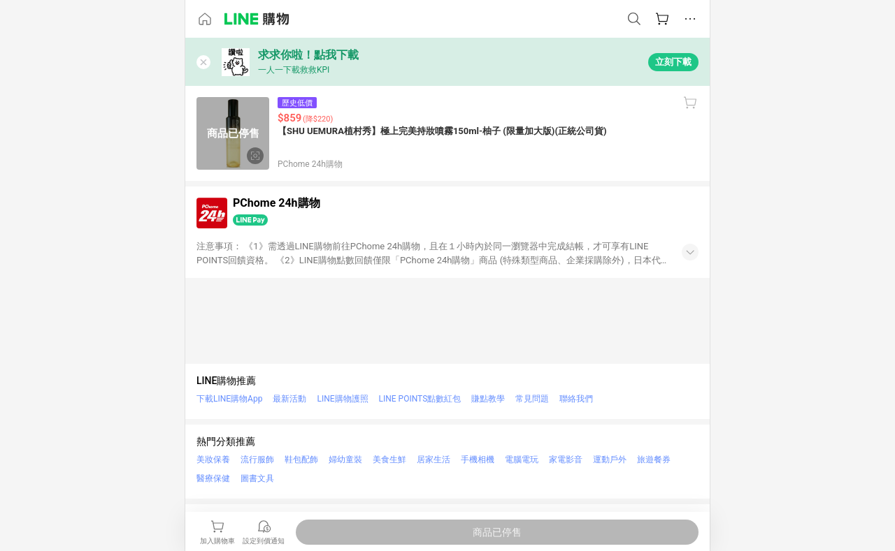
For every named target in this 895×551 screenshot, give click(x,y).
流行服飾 (257, 459)
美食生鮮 (389, 459)
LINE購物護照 (342, 399)
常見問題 (532, 399)
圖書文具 (257, 478)
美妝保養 (213, 459)
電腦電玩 (521, 459)
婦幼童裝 (345, 459)
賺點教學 (488, 399)
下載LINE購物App (229, 399)
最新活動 (289, 399)
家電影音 (565, 459)
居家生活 (433, 459)
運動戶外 (609, 459)
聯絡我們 (576, 399)
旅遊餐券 (654, 459)
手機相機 (477, 459)
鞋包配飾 (301, 459)
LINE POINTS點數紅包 (420, 399)
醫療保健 (213, 478)
